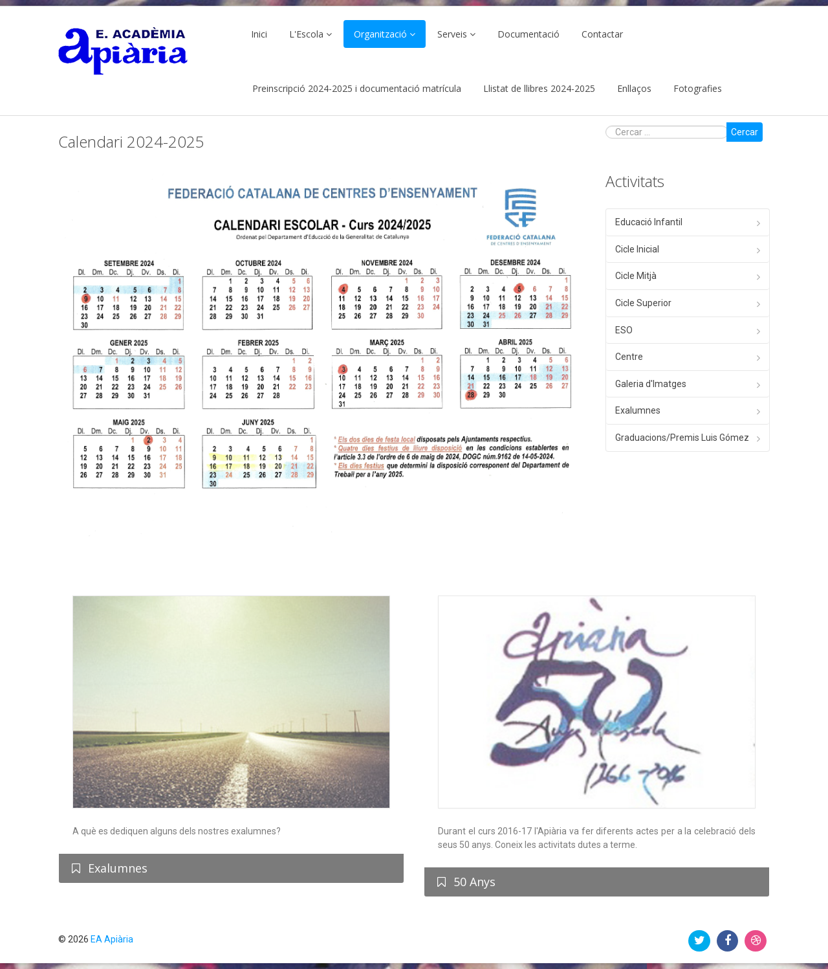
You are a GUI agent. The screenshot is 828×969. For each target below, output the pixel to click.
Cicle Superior (643, 303)
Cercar (744, 132)
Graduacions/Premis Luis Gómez (682, 437)
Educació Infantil (648, 222)
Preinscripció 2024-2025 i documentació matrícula (356, 88)
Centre (629, 356)
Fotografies (697, 88)
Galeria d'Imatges (650, 384)
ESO (624, 330)
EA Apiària (112, 939)
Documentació (528, 34)
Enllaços (634, 88)
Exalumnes (637, 410)
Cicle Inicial (637, 249)
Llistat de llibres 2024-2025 (539, 88)
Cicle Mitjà (636, 276)
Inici (259, 34)
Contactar (602, 34)
